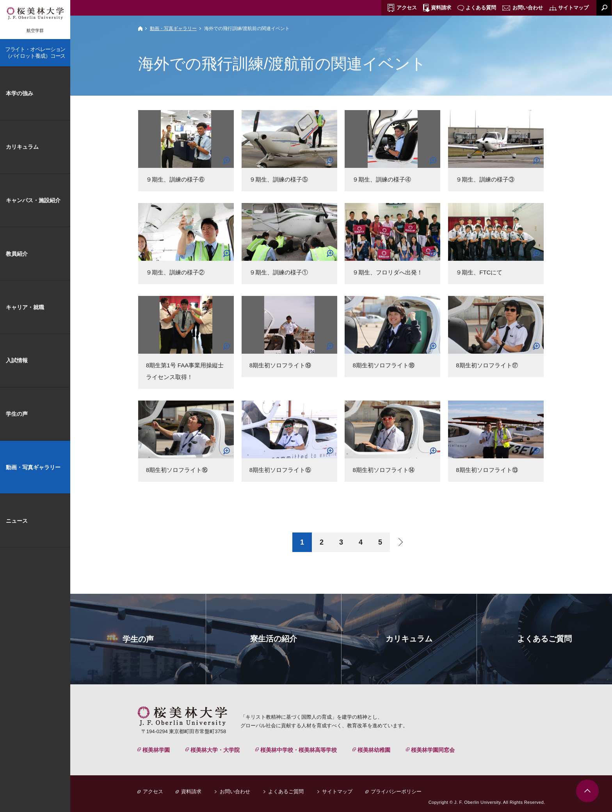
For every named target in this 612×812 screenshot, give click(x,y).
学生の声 (17, 414)
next (399, 542)
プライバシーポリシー (396, 791)
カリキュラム (22, 147)
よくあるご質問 (286, 791)
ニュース (17, 521)
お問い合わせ (235, 791)
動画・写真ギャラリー (173, 28)
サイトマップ (337, 791)
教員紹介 (17, 254)
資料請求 (191, 791)
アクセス (153, 791)
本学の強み (19, 93)
